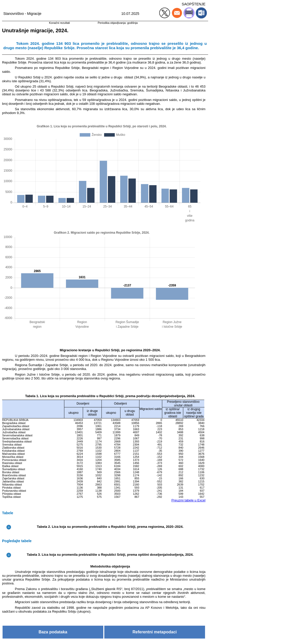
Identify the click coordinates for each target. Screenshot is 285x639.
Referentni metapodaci (155, 632)
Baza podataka (52, 632)
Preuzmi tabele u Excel (188, 500)
